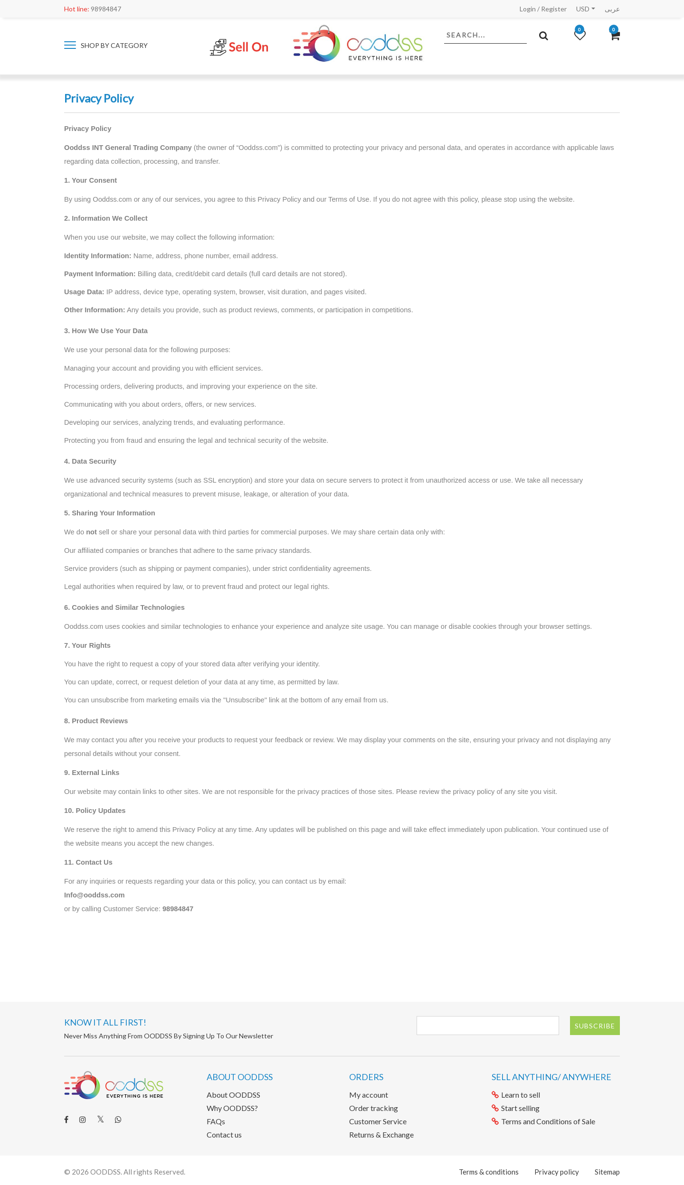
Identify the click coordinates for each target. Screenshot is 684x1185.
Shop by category (106, 45)
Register (554, 9)
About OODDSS (233, 1094)
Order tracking (373, 1107)
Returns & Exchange (381, 1134)
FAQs (216, 1121)
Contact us (224, 1134)
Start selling (516, 1107)
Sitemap (607, 1171)
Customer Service (378, 1121)
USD (582, 9)
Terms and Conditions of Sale (543, 1121)
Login (528, 9)
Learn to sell (516, 1094)
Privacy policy (556, 1171)
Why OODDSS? (232, 1107)
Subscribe (595, 1026)
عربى (612, 9)
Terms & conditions (489, 1171)
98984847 (92, 9)
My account (368, 1094)
